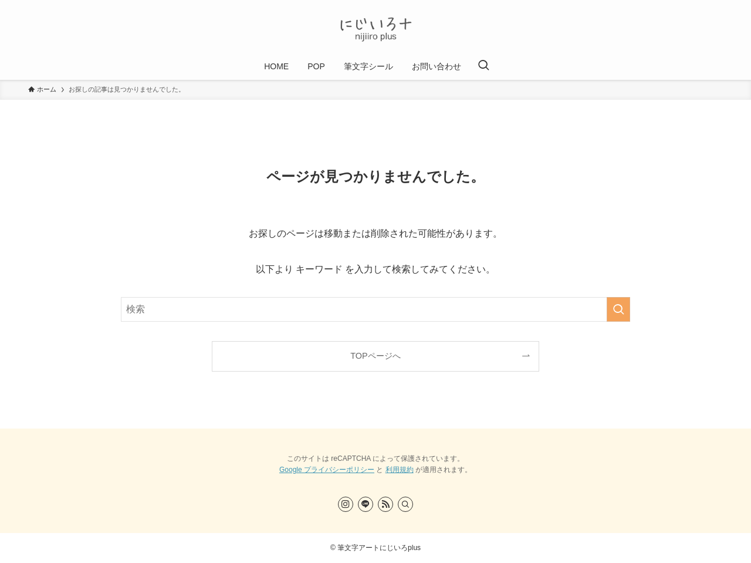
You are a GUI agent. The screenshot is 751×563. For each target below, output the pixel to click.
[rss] (385, 504)
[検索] (405, 504)
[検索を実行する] (618, 309)
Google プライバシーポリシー (326, 470)
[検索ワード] (375, 309)
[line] (365, 504)
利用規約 (399, 470)
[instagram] (345, 504)
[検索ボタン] (483, 66)
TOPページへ (375, 355)
